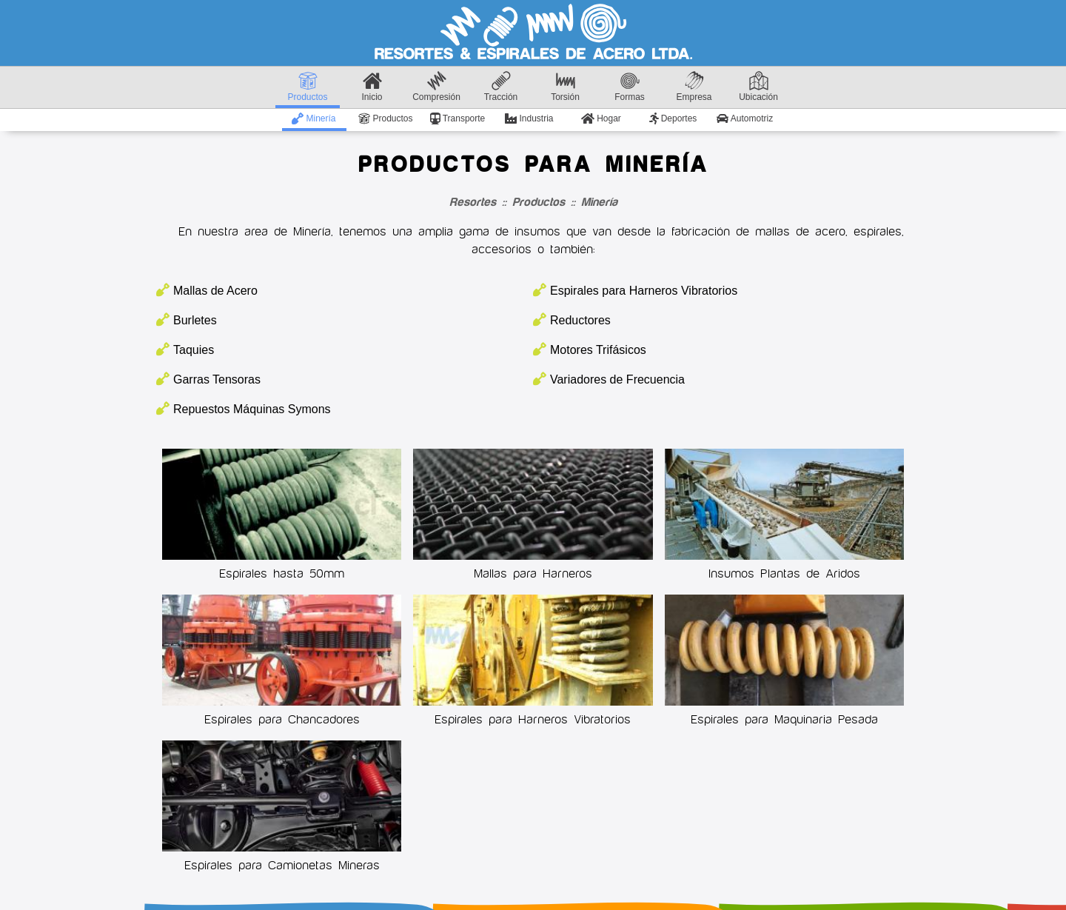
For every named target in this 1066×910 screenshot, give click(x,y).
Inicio (371, 86)
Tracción (501, 86)
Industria (529, 118)
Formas (629, 86)
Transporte (458, 118)
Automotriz (745, 118)
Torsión (565, 86)
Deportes (673, 118)
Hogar (601, 118)
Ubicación (758, 86)
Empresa (693, 86)
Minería (313, 118)
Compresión (436, 86)
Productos (307, 86)
